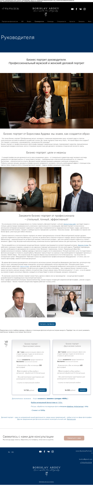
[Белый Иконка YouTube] (72, 9)
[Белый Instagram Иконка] (84, 9)
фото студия (24, 266)
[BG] (12, 452)
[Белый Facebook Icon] (76, 9)
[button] (42, 390)
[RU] (9, 452)
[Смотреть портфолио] (47, 324)
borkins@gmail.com (85, 459)
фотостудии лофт (70, 224)
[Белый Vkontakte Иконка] (80, 9)
